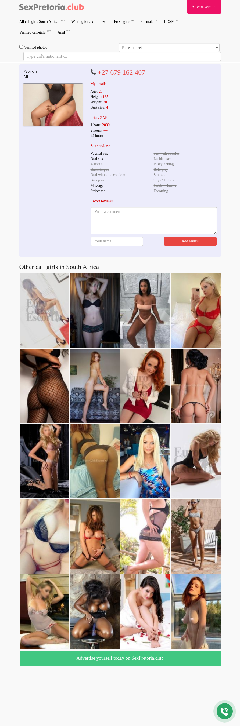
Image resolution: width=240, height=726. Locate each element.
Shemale (149, 21)
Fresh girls (124, 21)
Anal (64, 32)
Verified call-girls (35, 32)
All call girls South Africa (42, 21)
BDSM (172, 21)
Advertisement (204, 7)
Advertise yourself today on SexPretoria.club (119, 658)
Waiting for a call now (89, 21)
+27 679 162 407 (121, 72)
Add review (190, 241)
